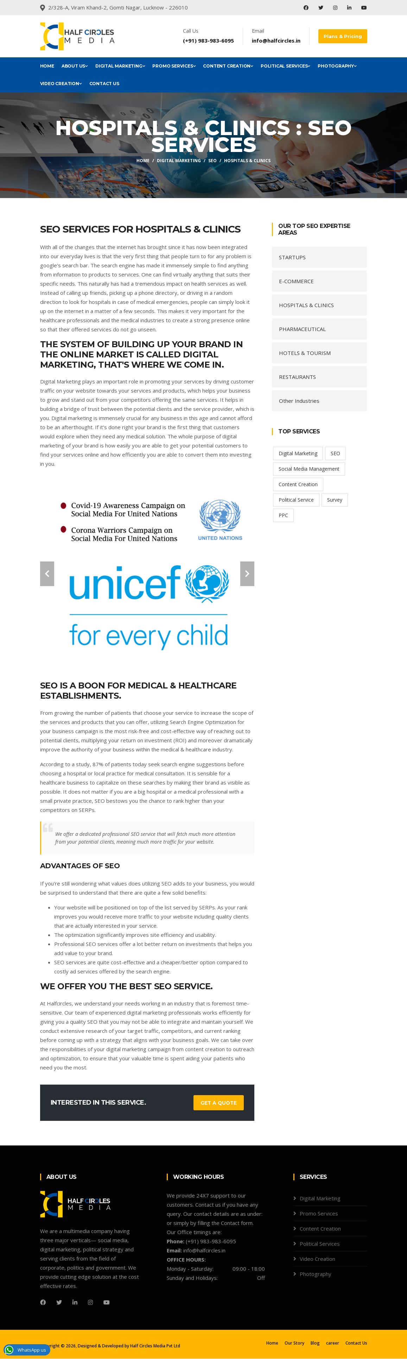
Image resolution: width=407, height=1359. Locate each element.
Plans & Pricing (344, 36)
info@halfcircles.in (278, 40)
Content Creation (228, 66)
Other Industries (299, 400)
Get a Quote (218, 1103)
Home (47, 66)
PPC (283, 515)
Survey (334, 499)
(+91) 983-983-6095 (210, 40)
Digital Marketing (120, 66)
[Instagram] (90, 1302)
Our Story (294, 1343)
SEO (212, 161)
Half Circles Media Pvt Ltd (155, 1346)
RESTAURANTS (297, 376)
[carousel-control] (47, 573)
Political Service (296, 499)
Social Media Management (309, 468)
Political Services (285, 66)
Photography (337, 66)
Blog (315, 1343)
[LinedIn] (75, 1302)
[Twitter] (59, 1302)
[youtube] (106, 1302)
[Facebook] (43, 1302)
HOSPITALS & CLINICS (306, 305)
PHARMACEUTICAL (302, 328)
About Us (75, 66)
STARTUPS (292, 257)
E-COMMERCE (296, 281)
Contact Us (104, 83)
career (332, 1343)
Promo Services (174, 66)
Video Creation (61, 83)
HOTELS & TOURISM (305, 352)
